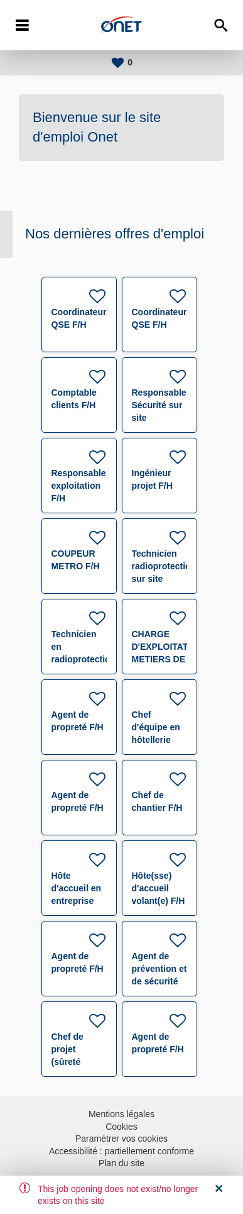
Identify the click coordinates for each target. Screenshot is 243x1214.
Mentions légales (121, 1114)
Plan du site (121, 1163)
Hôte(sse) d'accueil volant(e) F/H (158, 888)
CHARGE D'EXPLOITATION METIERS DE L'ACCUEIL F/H (168, 659)
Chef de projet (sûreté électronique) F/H (79, 1062)
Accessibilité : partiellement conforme (121, 1151)
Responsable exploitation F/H (78, 485)
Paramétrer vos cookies (121, 1138)
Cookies (121, 1127)
